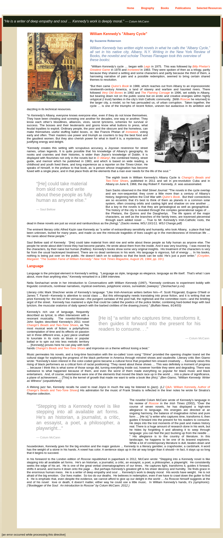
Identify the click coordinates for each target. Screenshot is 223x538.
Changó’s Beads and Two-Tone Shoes (52, 325)
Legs (147, 66)
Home (130, 8)
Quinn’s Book (120, 86)
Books (165, 8)
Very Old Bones (112, 92)
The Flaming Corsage (155, 92)
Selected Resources (209, 8)
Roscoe (185, 99)
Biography (147, 8)
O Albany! (103, 158)
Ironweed (134, 69)
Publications (183, 8)
